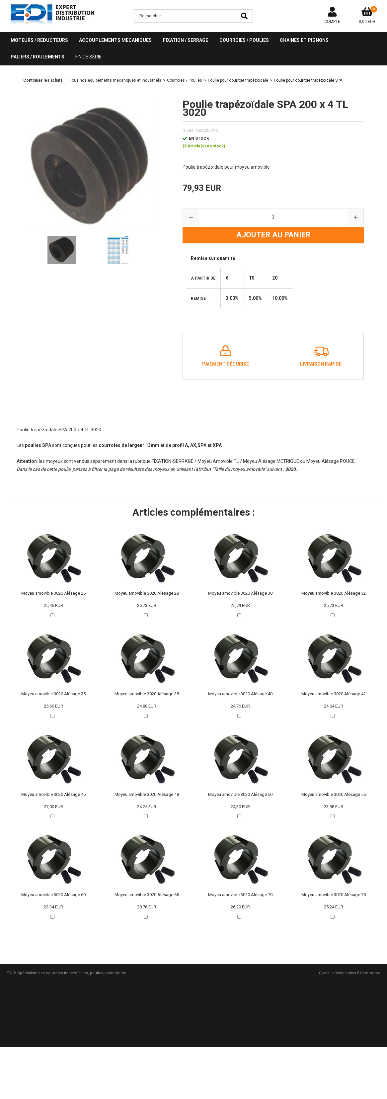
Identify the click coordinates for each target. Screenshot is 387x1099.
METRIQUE (288, 461)
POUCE (347, 461)
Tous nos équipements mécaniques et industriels (115, 80)
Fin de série (88, 56)
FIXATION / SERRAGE (185, 40)
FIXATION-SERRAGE (173, 461)
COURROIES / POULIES (244, 40)
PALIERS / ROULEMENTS (37, 56)
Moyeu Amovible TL (218, 461)
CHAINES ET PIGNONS (304, 40)
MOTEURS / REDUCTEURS (39, 40)
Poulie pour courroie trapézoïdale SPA (308, 80)
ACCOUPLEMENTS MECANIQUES (115, 40)
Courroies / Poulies (184, 80)
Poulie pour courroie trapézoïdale (238, 80)
